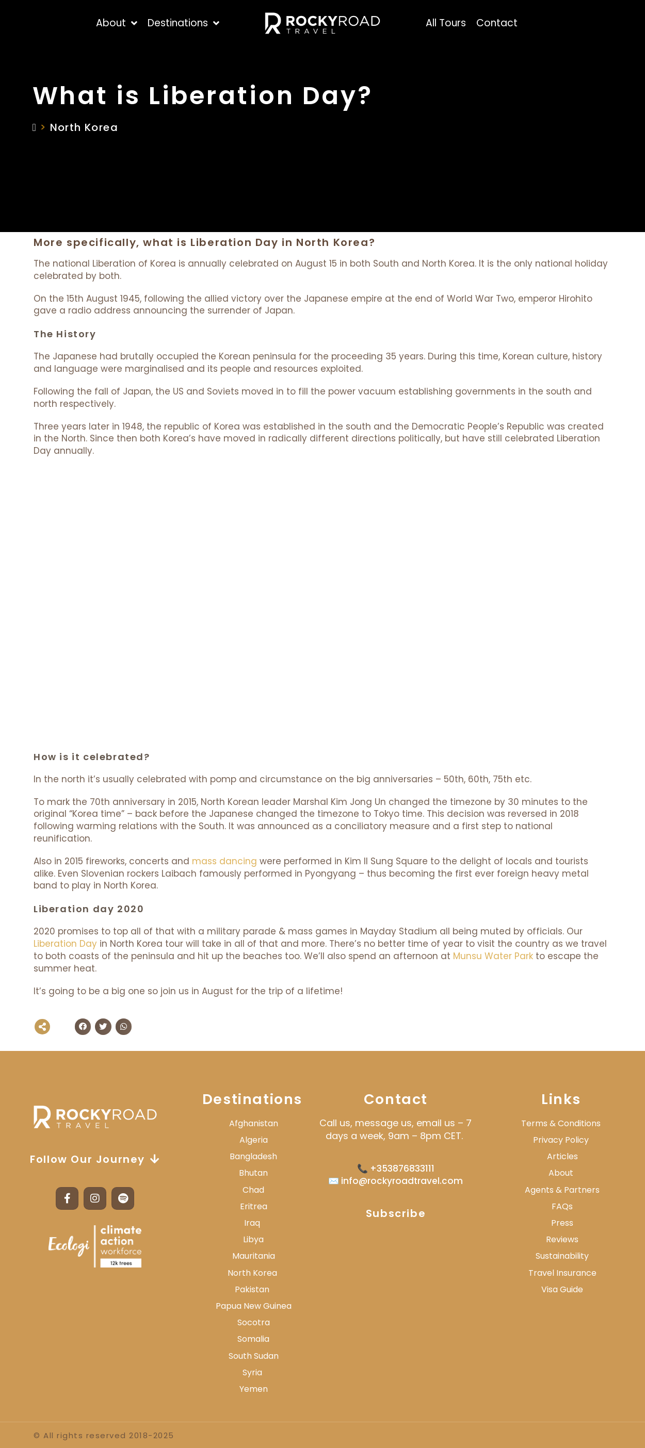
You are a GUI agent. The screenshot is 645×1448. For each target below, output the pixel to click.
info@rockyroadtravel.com (401, 1181)
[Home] (35, 127)
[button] (83, 1026)
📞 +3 (369, 1168)
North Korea (84, 127)
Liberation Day (65, 943)
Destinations (252, 1099)
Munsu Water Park (493, 956)
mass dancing (224, 861)
